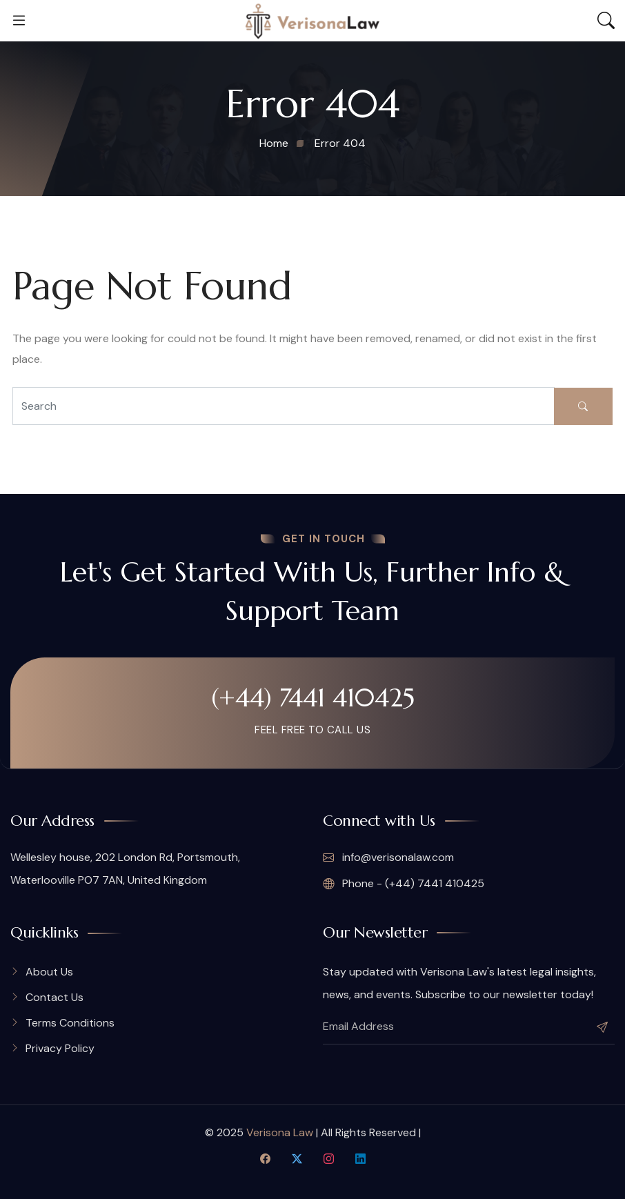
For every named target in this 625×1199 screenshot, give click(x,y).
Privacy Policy (60, 1048)
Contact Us (54, 997)
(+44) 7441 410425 (313, 697)
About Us (49, 971)
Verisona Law (279, 1132)
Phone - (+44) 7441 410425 (403, 883)
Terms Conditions (70, 1022)
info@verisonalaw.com (388, 857)
